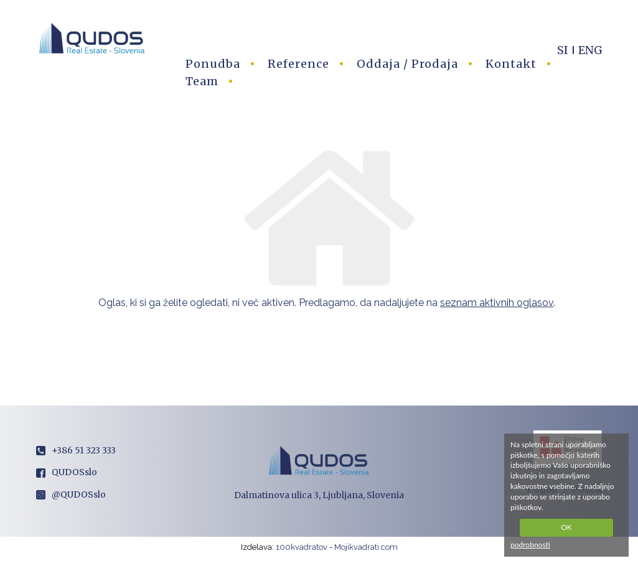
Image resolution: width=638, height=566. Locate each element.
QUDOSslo (66, 472)
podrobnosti (530, 544)
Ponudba (212, 64)
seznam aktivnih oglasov (496, 303)
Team (201, 81)
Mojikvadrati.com (366, 547)
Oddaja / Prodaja (407, 64)
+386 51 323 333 (76, 450)
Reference (298, 64)
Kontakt (511, 64)
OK (566, 527)
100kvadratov (301, 547)
